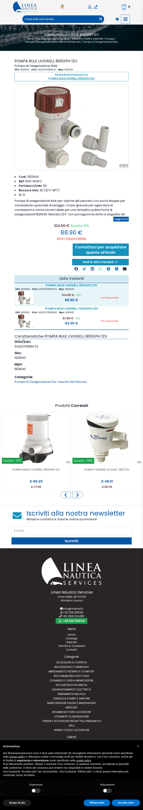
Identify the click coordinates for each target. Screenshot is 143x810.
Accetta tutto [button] (126, 802)
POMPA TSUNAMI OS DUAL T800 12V (106, 469)
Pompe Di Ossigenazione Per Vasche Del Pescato (50, 382)
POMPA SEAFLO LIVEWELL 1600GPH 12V (36, 469)
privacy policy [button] (17, 756)
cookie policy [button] (83, 760)
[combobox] (59, 19)
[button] (138, 746)
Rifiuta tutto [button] (97, 802)
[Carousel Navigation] (71, 495)
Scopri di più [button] (17, 802)
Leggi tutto (121, 219)
